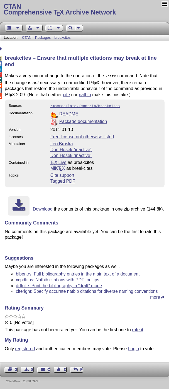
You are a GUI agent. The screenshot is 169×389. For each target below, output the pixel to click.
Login (133, 347)
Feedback (81, 368)
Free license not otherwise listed (82, 135)
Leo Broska (61, 142)
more (155, 296)
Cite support (62, 174)
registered (25, 347)
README (68, 112)
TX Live (58, 161)
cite (66, 94)
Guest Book (16, 368)
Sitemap (32, 368)
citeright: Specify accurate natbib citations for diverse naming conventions (87, 290)
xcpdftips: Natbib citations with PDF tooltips (57, 278)
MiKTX (57, 167)
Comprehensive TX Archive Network (84, 10)
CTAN (26, 37)
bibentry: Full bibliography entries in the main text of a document (77, 272)
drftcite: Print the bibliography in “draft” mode (59, 284)
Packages (43, 37)
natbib (85, 94)
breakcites (62, 37)
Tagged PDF (62, 180)
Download (43, 208)
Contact (48, 368)
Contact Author (65, 368)
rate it (137, 328)
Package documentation (83, 120)
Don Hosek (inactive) (71, 148)
